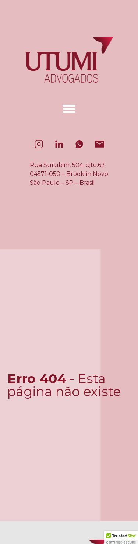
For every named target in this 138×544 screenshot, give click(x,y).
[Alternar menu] (69, 109)
